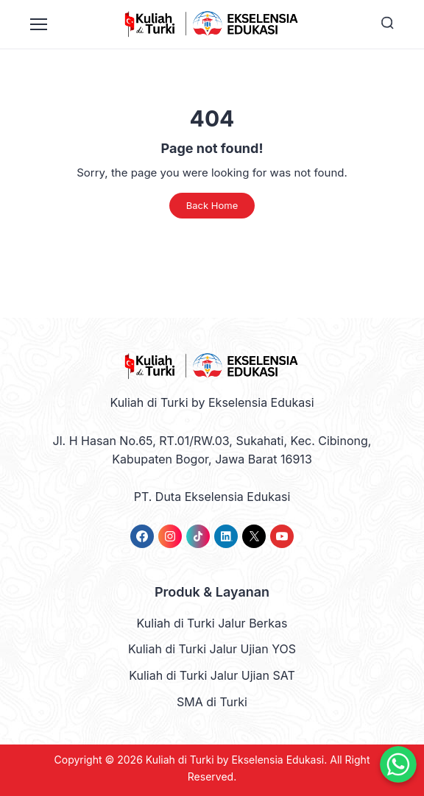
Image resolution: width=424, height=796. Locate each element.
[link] (142, 536)
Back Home (212, 205)
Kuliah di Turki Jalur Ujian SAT (211, 675)
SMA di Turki (212, 701)
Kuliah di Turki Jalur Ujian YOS (212, 649)
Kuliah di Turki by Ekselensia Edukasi (235, 759)
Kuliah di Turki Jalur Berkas (212, 623)
